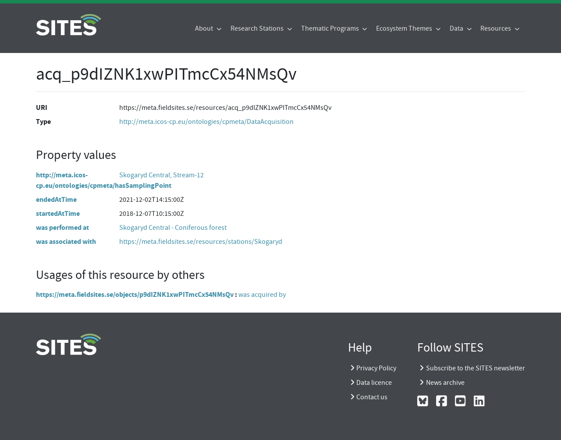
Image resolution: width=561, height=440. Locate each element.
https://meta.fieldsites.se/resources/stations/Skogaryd (200, 241)
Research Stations (258, 28)
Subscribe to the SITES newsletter (475, 368)
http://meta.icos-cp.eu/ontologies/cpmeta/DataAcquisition (206, 121)
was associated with (66, 241)
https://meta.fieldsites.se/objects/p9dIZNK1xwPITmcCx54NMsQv (135, 294)
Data (457, 28)
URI (41, 107)
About (204, 28)
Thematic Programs (330, 28)
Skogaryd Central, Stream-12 (161, 175)
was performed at (62, 227)
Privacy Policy (376, 368)
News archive (445, 382)
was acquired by (262, 294)
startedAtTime (58, 213)
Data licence (374, 382)
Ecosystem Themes (404, 28)
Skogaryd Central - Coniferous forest (173, 227)
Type (43, 121)
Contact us (371, 397)
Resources (496, 28)
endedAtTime (56, 199)
